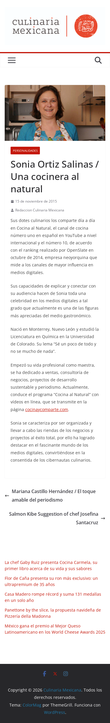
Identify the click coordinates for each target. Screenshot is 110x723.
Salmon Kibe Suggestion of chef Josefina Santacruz (57, 518)
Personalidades (25, 150)
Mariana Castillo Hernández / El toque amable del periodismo (50, 495)
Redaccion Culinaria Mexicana (39, 210)
